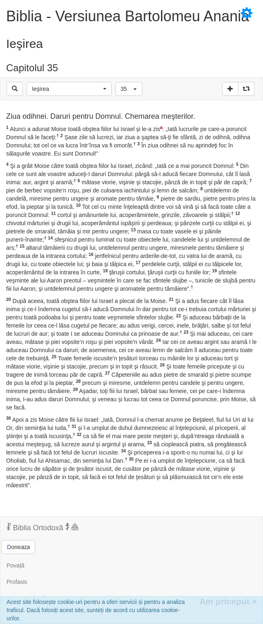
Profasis (17, 582)
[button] (69, 89)
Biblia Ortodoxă (43, 527)
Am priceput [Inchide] (228, 601)
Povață (16, 565)
